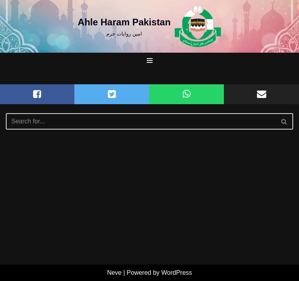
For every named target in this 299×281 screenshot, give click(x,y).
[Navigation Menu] (149, 60)
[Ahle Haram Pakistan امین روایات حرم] (150, 26)
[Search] (141, 121)
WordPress (176, 272)
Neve (114, 272)
